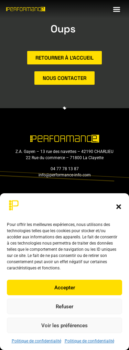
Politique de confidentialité (36, 341)
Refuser (64, 306)
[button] (118, 206)
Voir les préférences (64, 325)
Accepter (64, 288)
